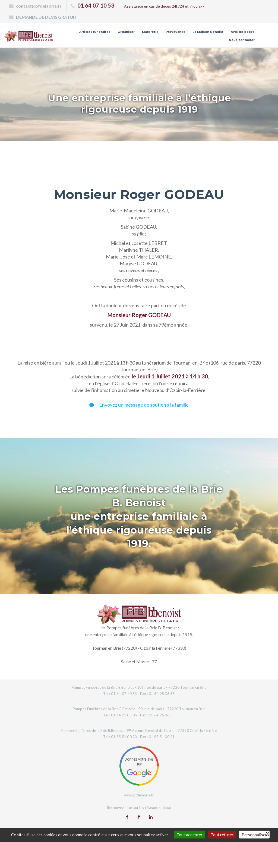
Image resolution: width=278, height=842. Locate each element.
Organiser (126, 32)
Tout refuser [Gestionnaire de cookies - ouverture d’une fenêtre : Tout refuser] (222, 834)
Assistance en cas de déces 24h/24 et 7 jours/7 (164, 6)
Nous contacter (242, 40)
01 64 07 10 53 (95, 5)
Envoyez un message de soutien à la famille (139, 405)
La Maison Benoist (207, 32)
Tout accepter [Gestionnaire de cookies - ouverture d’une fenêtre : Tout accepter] (189, 834)
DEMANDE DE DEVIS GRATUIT (46, 17)
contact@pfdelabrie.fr (39, 5)
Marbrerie (150, 32)
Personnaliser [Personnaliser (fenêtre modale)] (254, 834)
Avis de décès (243, 32)
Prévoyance (175, 32)
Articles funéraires (94, 32)
